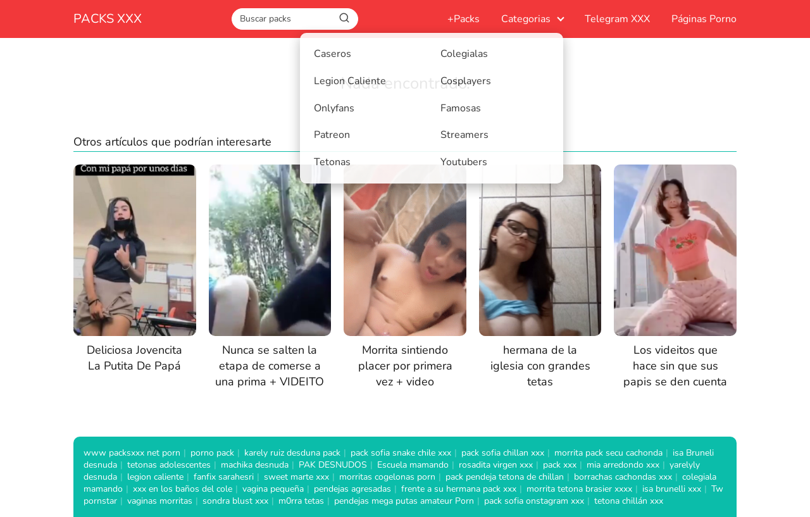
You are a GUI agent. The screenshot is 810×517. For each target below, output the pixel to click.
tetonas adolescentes (169, 465)
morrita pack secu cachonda (608, 453)
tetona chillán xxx (628, 501)
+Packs (463, 19)
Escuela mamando (413, 465)
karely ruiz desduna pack (292, 453)
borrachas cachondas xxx (623, 477)
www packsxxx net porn (132, 453)
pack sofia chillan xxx (502, 453)
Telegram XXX (617, 19)
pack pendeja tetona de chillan (505, 477)
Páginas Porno (704, 19)
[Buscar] (344, 18)
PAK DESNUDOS (333, 465)
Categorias (526, 19)
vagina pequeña (273, 489)
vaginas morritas (159, 501)
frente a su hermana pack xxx (458, 489)
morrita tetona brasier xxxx (579, 489)
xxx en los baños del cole (182, 489)
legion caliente (155, 477)
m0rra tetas (301, 501)
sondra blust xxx (235, 501)
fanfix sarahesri (224, 477)
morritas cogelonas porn (387, 477)
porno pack (212, 453)
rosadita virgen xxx (496, 465)
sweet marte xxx (296, 477)
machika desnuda (255, 465)
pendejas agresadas (352, 489)
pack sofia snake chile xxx (401, 453)
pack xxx (559, 465)
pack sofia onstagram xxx (534, 501)
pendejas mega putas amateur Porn (404, 501)
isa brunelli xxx (671, 489)
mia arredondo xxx (623, 465)
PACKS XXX (107, 18)
